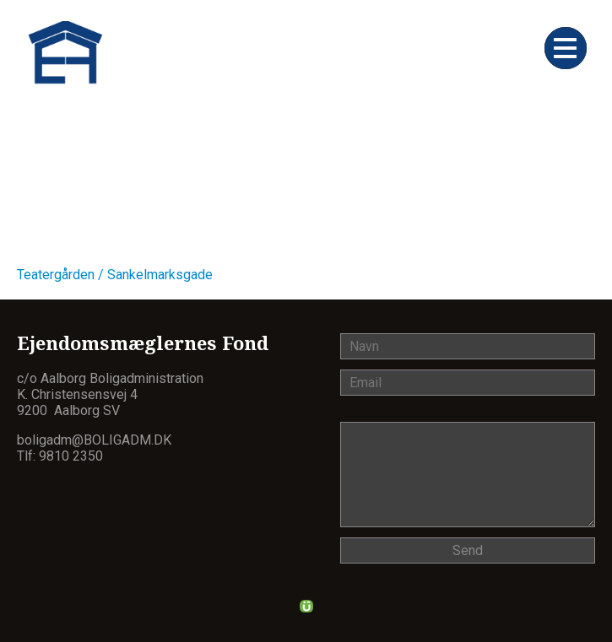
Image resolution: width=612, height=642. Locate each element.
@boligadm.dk (121, 440)
